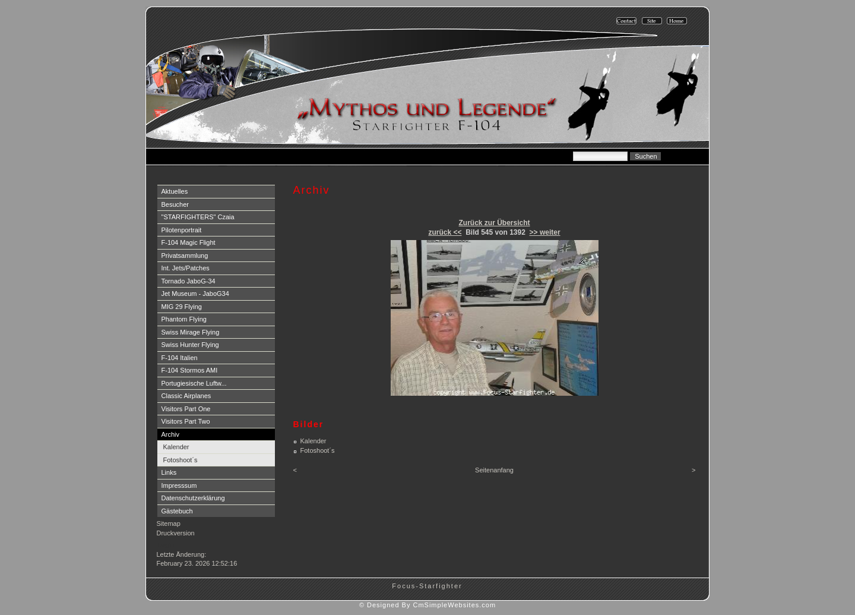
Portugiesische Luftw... (194, 383)
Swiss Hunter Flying (190, 344)
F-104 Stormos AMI (190, 370)
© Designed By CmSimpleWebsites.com (427, 604)
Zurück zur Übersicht (494, 223)
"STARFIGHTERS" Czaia (198, 216)
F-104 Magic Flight (189, 242)
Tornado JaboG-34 (189, 281)
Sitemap (168, 523)
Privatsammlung (185, 255)
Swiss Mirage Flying (191, 332)
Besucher (175, 204)
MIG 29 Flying (182, 306)
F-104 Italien (180, 357)
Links (169, 472)
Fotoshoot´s (180, 459)
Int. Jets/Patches (186, 268)
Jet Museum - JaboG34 (195, 293)
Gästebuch (177, 511)
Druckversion (176, 533)
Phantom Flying (184, 319)
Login (166, 544)
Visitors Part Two (186, 421)
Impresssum (179, 485)
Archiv (171, 434)
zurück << (444, 232)
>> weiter (545, 232)
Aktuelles (175, 191)
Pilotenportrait (182, 230)
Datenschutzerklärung (193, 498)
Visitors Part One (186, 408)
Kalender (176, 446)
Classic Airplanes (186, 395)
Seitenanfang (494, 470)
